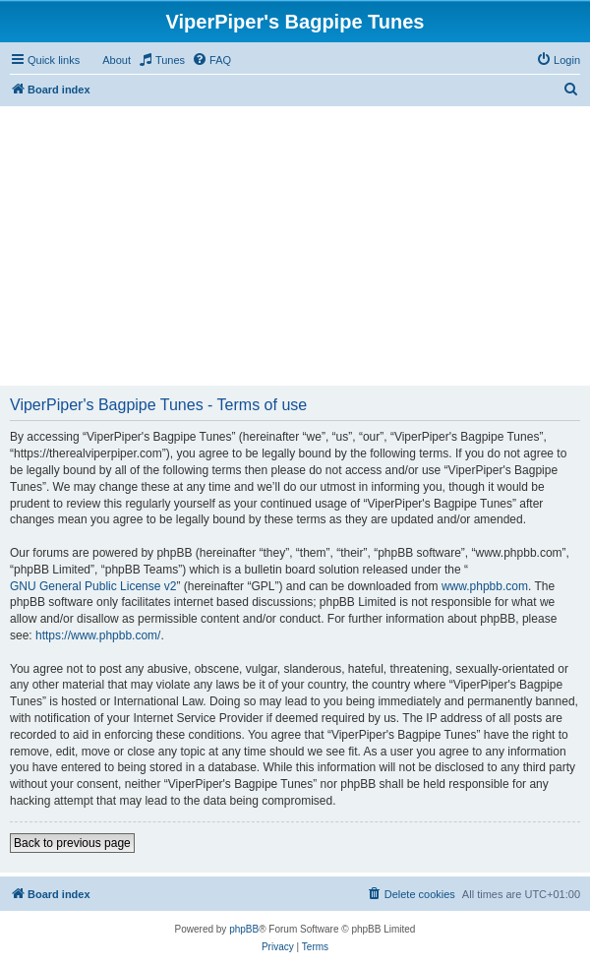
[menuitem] (161, 60)
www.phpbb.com (485, 586)
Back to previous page (72, 843)
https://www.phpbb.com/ (97, 635)
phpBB (244, 929)
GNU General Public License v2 (93, 586)
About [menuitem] (116, 60)
